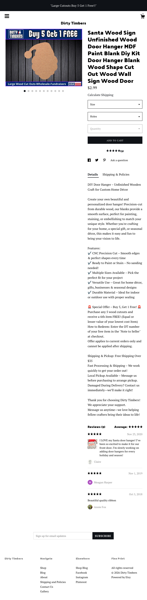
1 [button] (25, 91)
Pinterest (81, 582)
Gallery (44, 591)
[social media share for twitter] (97, 160)
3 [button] (32, 91)
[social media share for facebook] (89, 160)
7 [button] (48, 91)
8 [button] (51, 91)
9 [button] (55, 91)
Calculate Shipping (100, 95)
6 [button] (44, 91)
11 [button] (63, 91)
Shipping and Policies (53, 582)
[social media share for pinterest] (105, 160)
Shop (43, 568)
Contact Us (46, 587)
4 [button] (36, 91)
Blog (43, 572)
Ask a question (119, 160)
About (43, 577)
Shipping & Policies (116, 174)
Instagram (82, 577)
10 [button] (59, 91)
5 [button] (40, 91)
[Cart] (142, 17)
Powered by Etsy (121, 577)
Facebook (81, 572)
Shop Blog (82, 568)
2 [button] (28, 91)
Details (93, 174)
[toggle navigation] (7, 16)
